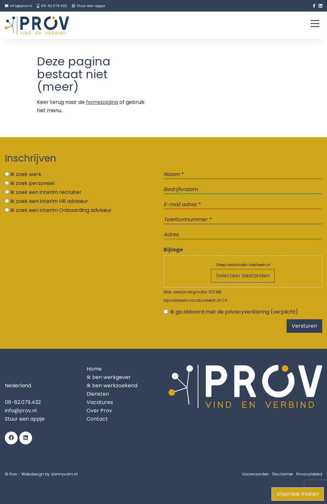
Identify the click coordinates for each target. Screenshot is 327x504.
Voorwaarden (255, 474)
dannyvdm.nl (64, 474)
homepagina (102, 102)
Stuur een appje (25, 419)
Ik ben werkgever (109, 377)
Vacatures (100, 402)
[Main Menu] (315, 24)
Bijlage (173, 249)
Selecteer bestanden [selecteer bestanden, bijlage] (243, 275)
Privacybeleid (309, 474)
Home (94, 369)
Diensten (98, 394)
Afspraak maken (298, 494)
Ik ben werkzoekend (112, 385)
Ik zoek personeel (32, 183)
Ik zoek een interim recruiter (46, 192)
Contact (97, 419)
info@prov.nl (21, 410)
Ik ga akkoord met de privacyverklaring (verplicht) (234, 311)
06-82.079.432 (23, 402)
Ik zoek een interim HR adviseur (49, 201)
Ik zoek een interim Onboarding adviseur (61, 210)
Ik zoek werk (25, 174)
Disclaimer (282, 474)
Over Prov (99, 410)
